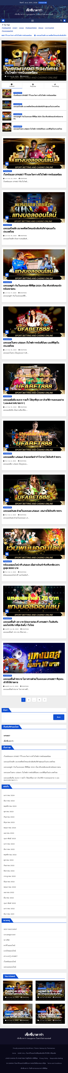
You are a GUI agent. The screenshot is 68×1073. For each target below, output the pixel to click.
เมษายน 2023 (9, 833)
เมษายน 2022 (9, 892)
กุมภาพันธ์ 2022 (10, 903)
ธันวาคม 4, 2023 (11, 572)
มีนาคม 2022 (9, 898)
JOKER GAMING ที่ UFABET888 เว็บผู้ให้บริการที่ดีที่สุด (21, 1058)
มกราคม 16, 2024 (11, 350)
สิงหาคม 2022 (9, 871)
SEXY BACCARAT (10, 929)
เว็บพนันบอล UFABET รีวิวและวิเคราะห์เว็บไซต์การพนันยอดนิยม (31, 71)
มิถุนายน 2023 (9, 822)
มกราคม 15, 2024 (11, 407)
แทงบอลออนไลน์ (17, 104)
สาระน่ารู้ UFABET (10, 956)
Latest (11, 85)
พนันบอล (40, 28)
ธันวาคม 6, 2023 (11, 461)
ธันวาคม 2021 (9, 914)
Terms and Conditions (55, 1063)
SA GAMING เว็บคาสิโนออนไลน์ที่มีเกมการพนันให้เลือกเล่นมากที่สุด (26, 1063)
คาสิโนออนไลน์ (9, 945)
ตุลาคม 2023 (8, 812)
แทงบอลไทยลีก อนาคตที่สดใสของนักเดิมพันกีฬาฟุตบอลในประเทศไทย (36, 107)
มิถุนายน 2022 (9, 882)
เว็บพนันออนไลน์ (6, 28)
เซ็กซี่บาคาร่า (34, 10)
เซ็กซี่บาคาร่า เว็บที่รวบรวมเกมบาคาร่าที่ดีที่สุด (34, 1068)
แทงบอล (21, 28)
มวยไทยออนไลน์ (10, 951)
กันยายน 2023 (9, 817)
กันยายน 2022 (9, 866)
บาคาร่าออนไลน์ (49, 28)
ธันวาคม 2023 (9, 801)
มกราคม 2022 (9, 909)
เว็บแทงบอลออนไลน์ (7, 31)
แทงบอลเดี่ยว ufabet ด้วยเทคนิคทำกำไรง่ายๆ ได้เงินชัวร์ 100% (32, 457)
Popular (33, 85)
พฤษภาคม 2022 (10, 887)
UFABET (15, 28)
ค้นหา (5, 710)
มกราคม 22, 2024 (13, 76)
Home (14, 1053)
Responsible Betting (56, 1058)
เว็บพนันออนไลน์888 (31, 28)
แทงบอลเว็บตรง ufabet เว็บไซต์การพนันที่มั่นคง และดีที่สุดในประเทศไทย (37, 129)
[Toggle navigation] (32, 20)
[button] (61, 21)
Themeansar (51, 1048)
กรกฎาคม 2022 (10, 876)
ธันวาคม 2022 (9, 849)
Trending (55, 85)
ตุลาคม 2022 (8, 860)
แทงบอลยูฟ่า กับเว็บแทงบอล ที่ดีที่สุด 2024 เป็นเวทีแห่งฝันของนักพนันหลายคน (32, 767)
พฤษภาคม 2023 (10, 828)
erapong (24, 76)
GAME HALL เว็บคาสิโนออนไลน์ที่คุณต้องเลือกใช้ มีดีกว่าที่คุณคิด (37, 1053)
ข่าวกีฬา (7, 940)
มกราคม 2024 (9, 795)
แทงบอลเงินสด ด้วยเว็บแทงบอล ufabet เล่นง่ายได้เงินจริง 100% (32, 511)
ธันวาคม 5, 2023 (11, 515)
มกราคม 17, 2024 (11, 293)
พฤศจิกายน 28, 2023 (12, 629)
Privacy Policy (43, 1058)
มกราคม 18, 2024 (11, 235)
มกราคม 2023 (9, 844)
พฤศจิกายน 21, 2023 (12, 686)
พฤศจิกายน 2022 (10, 855)
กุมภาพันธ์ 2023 (10, 839)
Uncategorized (9, 935)
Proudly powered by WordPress (23, 1048)
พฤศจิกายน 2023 (10, 806)
